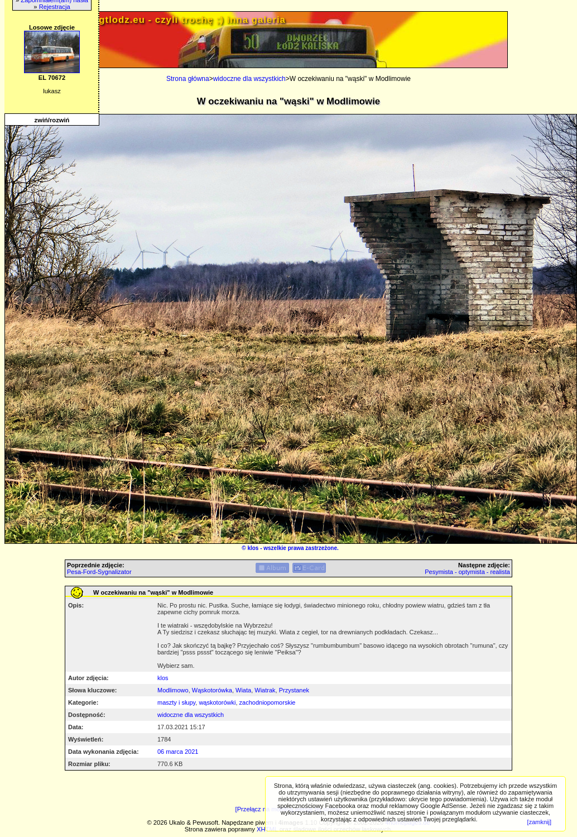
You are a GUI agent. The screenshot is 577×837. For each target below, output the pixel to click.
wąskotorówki (217, 702)
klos (252, 548)
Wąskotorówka (212, 690)
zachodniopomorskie (267, 702)
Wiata (243, 690)
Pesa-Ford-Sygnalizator (99, 571)
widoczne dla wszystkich (249, 79)
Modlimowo (173, 690)
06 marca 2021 (177, 751)
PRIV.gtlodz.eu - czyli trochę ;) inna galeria (179, 20)
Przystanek (294, 690)
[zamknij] (539, 822)
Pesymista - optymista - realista (467, 571)
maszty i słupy (176, 702)
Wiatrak (264, 690)
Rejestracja (54, 6)
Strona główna (187, 79)
